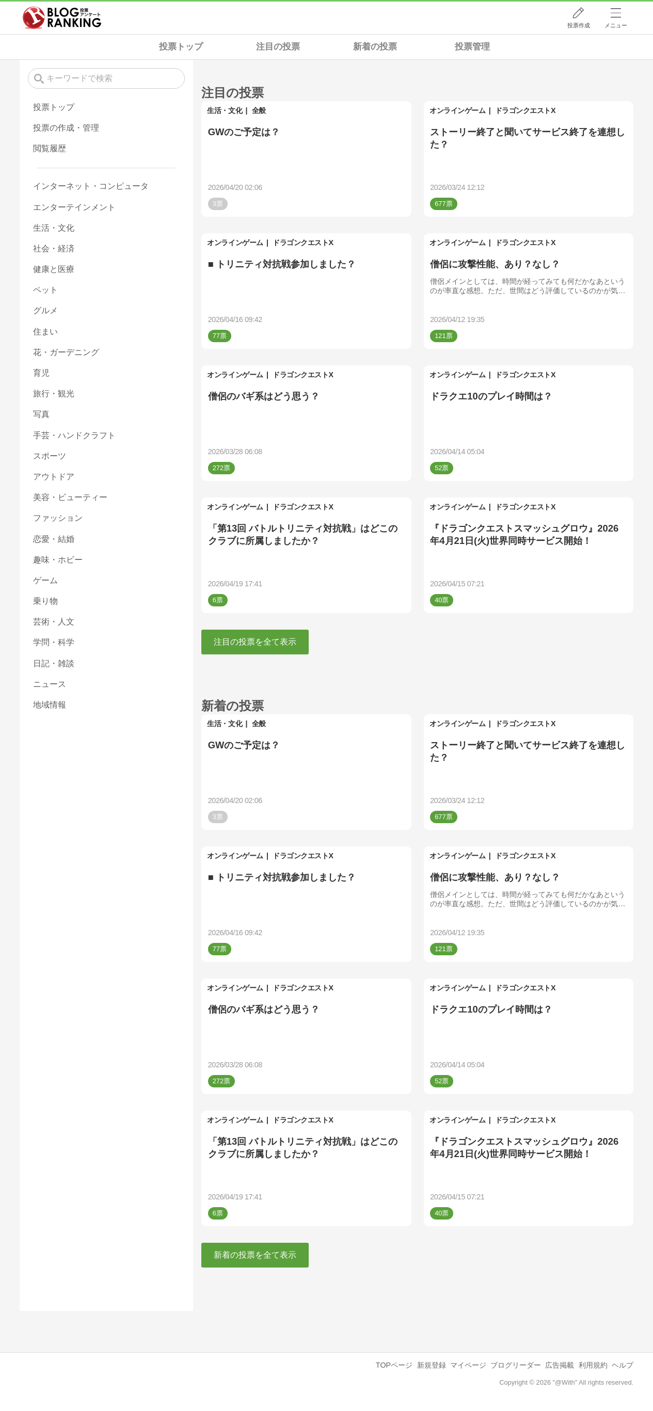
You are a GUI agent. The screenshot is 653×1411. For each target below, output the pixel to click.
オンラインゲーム (457, 110)
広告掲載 (559, 1365)
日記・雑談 (53, 663)
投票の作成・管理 (66, 127)
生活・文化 (224, 110)
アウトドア (53, 476)
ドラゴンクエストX (525, 110)
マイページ (468, 1365)
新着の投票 (375, 47)
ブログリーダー (515, 1365)
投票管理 (472, 47)
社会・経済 (53, 248)
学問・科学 (53, 642)
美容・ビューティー (70, 497)
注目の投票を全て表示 (255, 641)
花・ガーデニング (66, 352)
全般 (259, 110)
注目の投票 (278, 47)
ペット (45, 289)
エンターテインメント (74, 207)
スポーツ (49, 456)
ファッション (58, 518)
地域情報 (49, 704)
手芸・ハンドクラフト (74, 435)
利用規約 (593, 1365)
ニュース (49, 684)
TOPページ (394, 1365)
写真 (41, 414)
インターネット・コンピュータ (91, 186)
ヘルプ (622, 1365)
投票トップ (181, 47)
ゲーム (45, 580)
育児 (41, 372)
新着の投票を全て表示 (255, 1254)
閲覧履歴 (49, 148)
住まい (45, 331)
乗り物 (45, 601)
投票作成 (578, 25)
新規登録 (431, 1365)
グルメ (45, 310)
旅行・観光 (53, 393)
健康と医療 (53, 269)
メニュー (615, 25)
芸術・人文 (53, 621)
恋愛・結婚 (53, 539)
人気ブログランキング (62, 17)
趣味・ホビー (58, 559)
